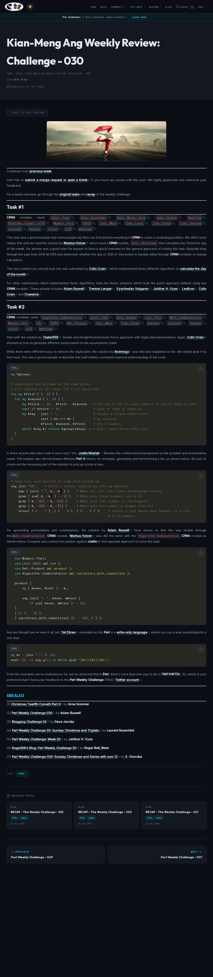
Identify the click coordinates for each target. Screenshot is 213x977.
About (103, 7)
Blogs (168, 7)
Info (202, 7)
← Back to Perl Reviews (27, 112)
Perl (22, 773)
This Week (137, 7)
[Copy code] (201, 368)
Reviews (155, 7)
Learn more (139, 17)
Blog (19, 73)
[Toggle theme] (30, 6)
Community (118, 7)
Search (185, 7)
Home (93, 7)
